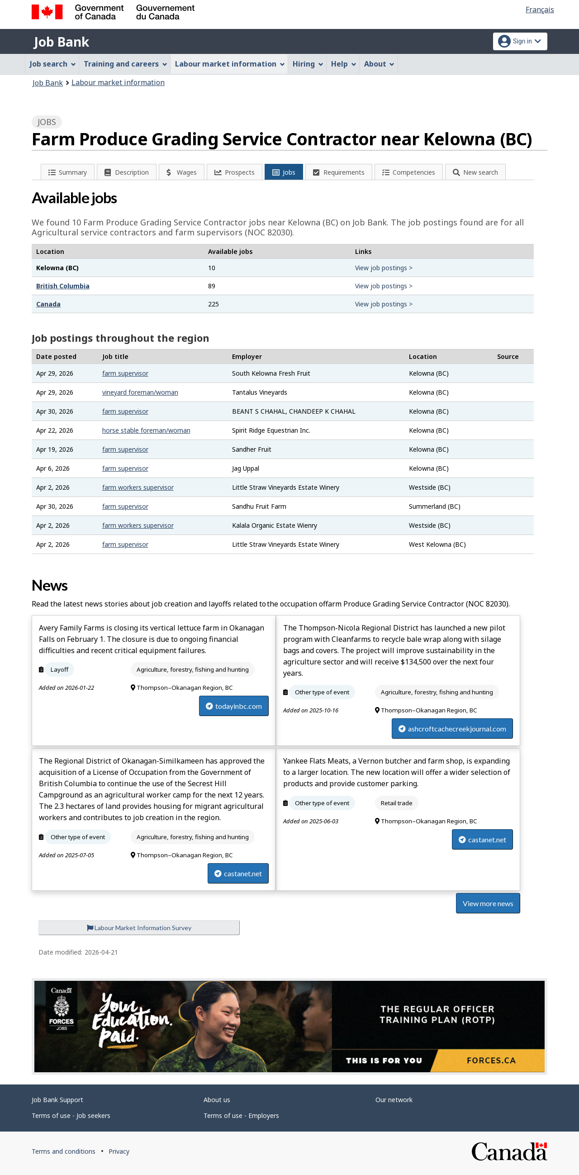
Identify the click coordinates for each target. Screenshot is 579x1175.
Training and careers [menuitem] (125, 64)
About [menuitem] (379, 64)
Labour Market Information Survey (139, 927)
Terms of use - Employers (241, 1115)
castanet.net (238, 873)
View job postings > (384, 267)
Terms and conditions (63, 1151)
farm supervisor (125, 373)
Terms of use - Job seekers (71, 1115)
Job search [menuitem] (53, 64)
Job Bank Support (57, 1099)
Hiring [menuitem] (308, 64)
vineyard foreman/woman (140, 392)
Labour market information (118, 82)
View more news (488, 903)
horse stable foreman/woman (146, 430)
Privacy (119, 1151)
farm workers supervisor (138, 487)
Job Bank (61, 41)
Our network (394, 1099)
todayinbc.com (234, 706)
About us (217, 1099)
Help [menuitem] (343, 64)
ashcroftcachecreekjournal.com (452, 728)
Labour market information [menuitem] (230, 64)
